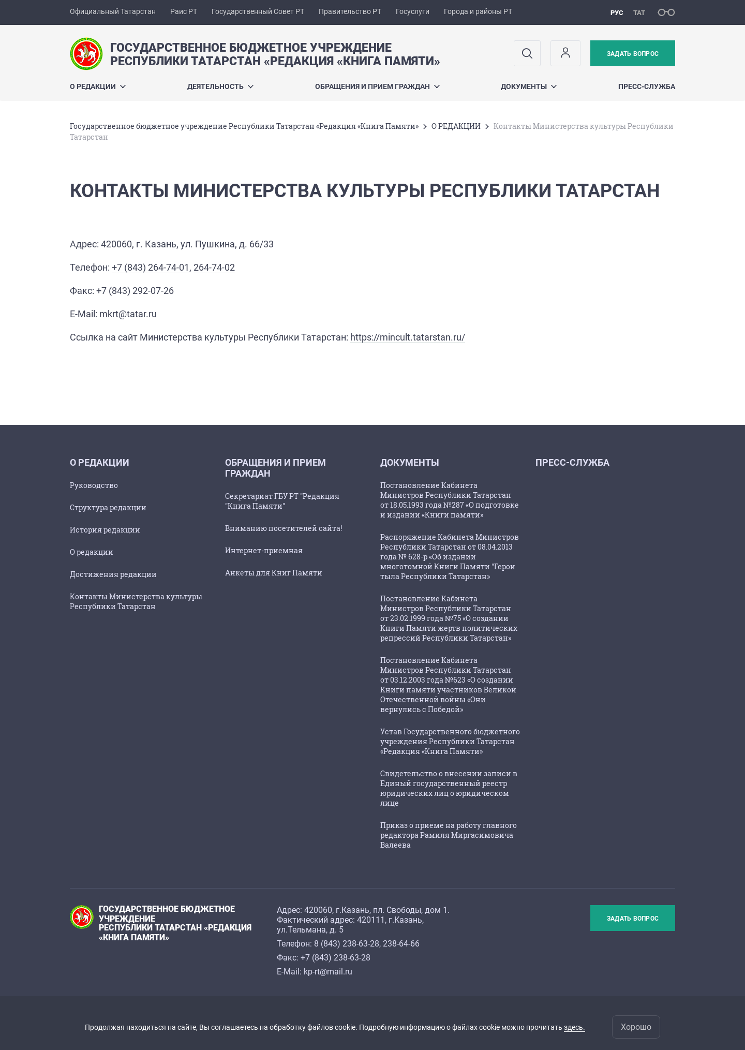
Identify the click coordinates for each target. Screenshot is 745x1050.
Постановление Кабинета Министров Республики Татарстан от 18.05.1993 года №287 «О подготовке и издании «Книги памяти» (449, 500)
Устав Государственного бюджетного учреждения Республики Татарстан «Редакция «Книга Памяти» (450, 741)
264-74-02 (214, 267)
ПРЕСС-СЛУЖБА (646, 86)
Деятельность (220, 86)
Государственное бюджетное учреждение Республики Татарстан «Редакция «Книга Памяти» (244, 126)
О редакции (91, 552)
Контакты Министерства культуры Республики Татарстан (136, 601)
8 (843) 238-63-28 (346, 944)
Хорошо (636, 1027)
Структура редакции (108, 507)
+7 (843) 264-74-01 (150, 267)
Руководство (94, 485)
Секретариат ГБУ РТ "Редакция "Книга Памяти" (282, 501)
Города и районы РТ (478, 11)
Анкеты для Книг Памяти (273, 573)
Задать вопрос (633, 53)
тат (639, 13)
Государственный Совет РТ (258, 11)
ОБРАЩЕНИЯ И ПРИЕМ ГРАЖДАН (377, 86)
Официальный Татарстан (113, 11)
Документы (529, 86)
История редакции (105, 530)
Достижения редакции (113, 574)
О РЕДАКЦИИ (98, 86)
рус (616, 13)
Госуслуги (412, 11)
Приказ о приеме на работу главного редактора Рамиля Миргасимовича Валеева (448, 835)
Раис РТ (183, 11)
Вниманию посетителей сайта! (283, 528)
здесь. (574, 1027)
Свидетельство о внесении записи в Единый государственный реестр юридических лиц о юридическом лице (448, 788)
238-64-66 (401, 944)
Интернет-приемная (264, 550)
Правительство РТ (350, 11)
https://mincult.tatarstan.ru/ (407, 337)
